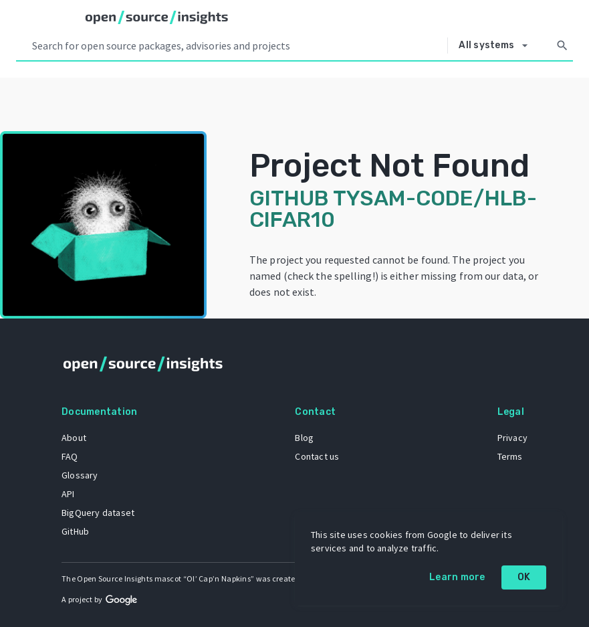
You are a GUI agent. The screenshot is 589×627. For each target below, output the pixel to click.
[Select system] (497, 45)
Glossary (80, 475)
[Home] (157, 17)
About (74, 438)
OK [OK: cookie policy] (524, 577)
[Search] (562, 45)
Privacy (512, 438)
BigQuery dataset (98, 513)
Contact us (317, 456)
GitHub (75, 531)
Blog (304, 438)
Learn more (457, 577)
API (68, 494)
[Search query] (237, 45)
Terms (510, 456)
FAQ (70, 456)
